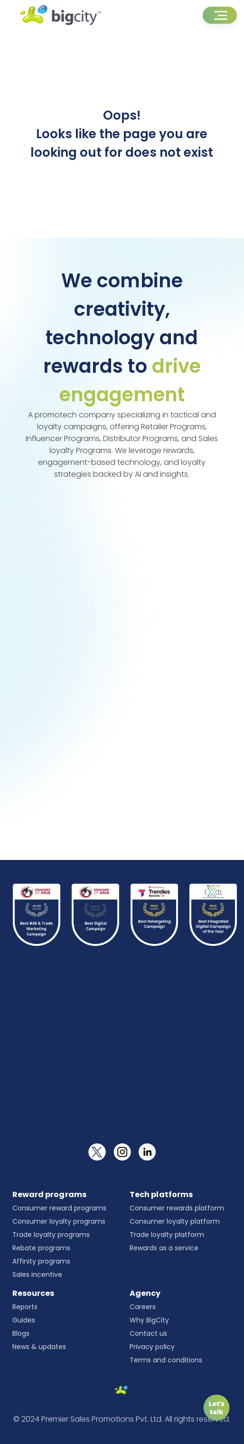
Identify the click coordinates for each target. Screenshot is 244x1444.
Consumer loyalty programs (58, 1221)
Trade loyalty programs (51, 1234)
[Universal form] (121, 660)
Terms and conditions (166, 1360)
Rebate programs (41, 1248)
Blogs (20, 1333)
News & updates (39, 1346)
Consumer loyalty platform (175, 1221)
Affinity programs (41, 1261)
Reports (25, 1307)
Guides (23, 1320)
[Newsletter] (122, 1055)
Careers (143, 1307)
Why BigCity (149, 1320)
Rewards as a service (164, 1248)
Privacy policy (152, 1346)
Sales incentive (37, 1274)
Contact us (148, 1333)
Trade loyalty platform (167, 1234)
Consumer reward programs (59, 1208)
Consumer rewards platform (177, 1208)
